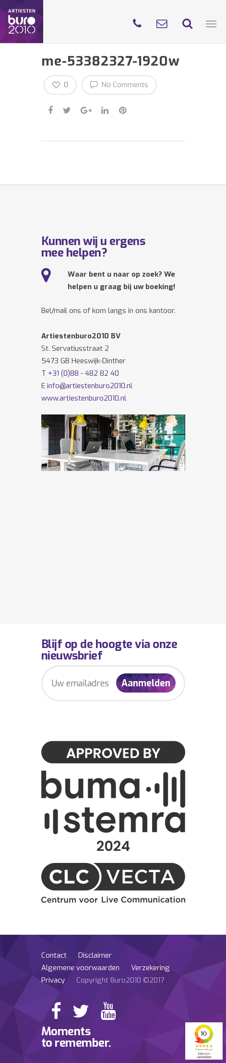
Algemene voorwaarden (80, 968)
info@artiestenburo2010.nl (89, 386)
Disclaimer (95, 955)
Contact (54, 955)
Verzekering (150, 968)
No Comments (119, 84)
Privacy (53, 980)
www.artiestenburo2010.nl (83, 398)
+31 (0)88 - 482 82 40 (83, 373)
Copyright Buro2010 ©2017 (120, 980)
